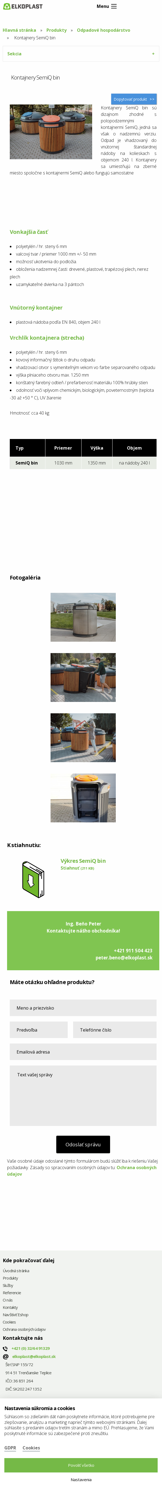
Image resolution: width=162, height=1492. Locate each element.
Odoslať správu (83, 1144)
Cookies (9, 1322)
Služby (8, 1285)
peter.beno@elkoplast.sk (124, 958)
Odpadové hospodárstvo (103, 30)
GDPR (10, 1448)
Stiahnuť (77, 868)
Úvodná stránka (16, 1271)
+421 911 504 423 (133, 950)
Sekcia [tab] (14, 54)
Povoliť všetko (81, 1465)
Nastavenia (81, 1479)
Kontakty (10, 1307)
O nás (8, 1300)
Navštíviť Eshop (15, 1315)
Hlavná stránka (19, 30)
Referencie (12, 1293)
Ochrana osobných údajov (24, 1329)
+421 (30, 1348)
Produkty (56, 30)
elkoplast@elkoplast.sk (33, 1356)
